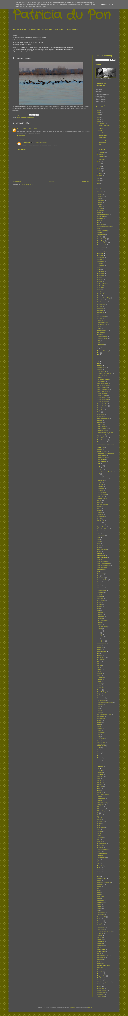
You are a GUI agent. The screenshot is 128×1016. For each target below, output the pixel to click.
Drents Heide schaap (102, 322)
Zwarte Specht (101, 992)
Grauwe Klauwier (101, 426)
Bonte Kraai (100, 253)
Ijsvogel (99, 518)
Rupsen (99, 790)
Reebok (99, 752)
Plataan (99, 724)
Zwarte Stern (100, 994)
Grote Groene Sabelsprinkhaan (105, 453)
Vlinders (99, 906)
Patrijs (98, 706)
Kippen (99, 551)
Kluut (98, 571)
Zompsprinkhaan (101, 976)
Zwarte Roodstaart (102, 990)
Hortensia (99, 506)
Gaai (98, 363)
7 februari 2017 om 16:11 (30, 129)
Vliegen (99, 898)
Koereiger (99, 584)
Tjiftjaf (98, 864)
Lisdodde (99, 628)
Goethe (99, 412)
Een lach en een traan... (104, 125)
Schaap (99, 796)
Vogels (99, 908)
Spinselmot (100, 837)
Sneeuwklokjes (101, 827)
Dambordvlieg (100, 312)
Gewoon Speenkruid (102, 406)
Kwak (98, 610)
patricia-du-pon (26, 142)
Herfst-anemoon (101, 492)
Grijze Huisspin (101, 436)
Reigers (99, 758)
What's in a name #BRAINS (104, 931)
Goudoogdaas (100, 414)
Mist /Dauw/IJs (101, 659)
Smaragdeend (100, 821)
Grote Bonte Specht (102, 451)
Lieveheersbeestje (102, 626)
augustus (101, 159)
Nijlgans (99, 681)
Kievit (98, 547)
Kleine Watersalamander (103, 563)
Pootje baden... (102, 137)
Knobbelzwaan (101, 578)
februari (101, 173)
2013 (98, 183)
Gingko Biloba (100, 410)
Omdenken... (101, 133)
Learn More (103, 4)
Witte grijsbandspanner (103, 955)
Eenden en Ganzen (102, 338)
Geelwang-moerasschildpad (104, 373)
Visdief (99, 892)
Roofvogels (100, 786)
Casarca (99, 296)
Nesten (99, 675)
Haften (98, 468)
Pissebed (99, 722)
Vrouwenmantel (101, 913)
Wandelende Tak (101, 917)
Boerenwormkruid (101, 245)
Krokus (99, 602)
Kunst (98, 608)
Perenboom (100, 710)
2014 (98, 180)
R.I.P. (98, 736)
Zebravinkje (100, 967)
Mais (98, 639)
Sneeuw (99, 825)
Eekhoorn (99, 334)
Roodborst (99, 780)
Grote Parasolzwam (102, 457)
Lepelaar (99, 622)
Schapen (99, 800)
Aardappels (100, 194)
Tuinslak (99, 870)
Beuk (98, 228)
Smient (99, 823)
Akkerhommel (100, 200)
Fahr (98, 355)
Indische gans (100, 520)
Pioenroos (99, 720)
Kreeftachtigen (101, 600)
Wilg (98, 947)
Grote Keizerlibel (101, 455)
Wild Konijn (100, 937)
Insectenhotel (100, 525)
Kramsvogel (100, 598)
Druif (98, 326)
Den (98, 314)
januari (101, 175)
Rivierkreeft (100, 772)
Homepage (51, 181)
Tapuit (98, 860)
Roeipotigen (100, 776)
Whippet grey (100, 933)
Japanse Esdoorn (101, 527)
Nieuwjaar (99, 679)
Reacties (21, 139)
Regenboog (100, 756)
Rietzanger (100, 766)
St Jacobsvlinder (101, 843)
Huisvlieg (99, 512)
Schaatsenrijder (101, 798)
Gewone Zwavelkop (102, 404)
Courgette (99, 306)
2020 (98, 112)
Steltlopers (100, 855)
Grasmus (99, 420)
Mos (98, 663)
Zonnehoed (100, 980)
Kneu (98, 576)
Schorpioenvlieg (101, 809)
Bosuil (98, 267)
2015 (98, 178)
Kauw (98, 539)
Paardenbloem (101, 698)
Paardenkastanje (101, 700)
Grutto (98, 463)
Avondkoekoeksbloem (103, 214)
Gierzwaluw (100, 408)
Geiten (98, 377)
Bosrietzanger (100, 265)
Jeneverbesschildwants (103, 529)
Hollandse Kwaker (102, 498)
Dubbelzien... (102, 147)
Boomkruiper (100, 257)
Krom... (100, 144)
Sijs (98, 813)
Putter (98, 734)
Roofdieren (100, 784)
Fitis (98, 359)
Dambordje (100, 310)
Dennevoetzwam (101, 316)
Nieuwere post (17, 181)
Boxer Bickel (100, 273)
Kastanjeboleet (101, 535)
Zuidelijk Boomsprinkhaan (104, 982)
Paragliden (100, 704)
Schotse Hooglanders (102, 811)
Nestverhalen (100, 677)
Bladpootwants (101, 234)
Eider (98, 340)
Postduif (99, 730)
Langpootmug (100, 616)
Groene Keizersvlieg (102, 440)
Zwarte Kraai (100, 988)
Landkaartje (100, 612)
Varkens (99, 880)
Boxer (98, 269)
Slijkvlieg (99, 817)
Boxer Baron (100, 271)
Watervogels (100, 923)
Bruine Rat (100, 288)
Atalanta (99, 212)
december (101, 123)
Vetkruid (99, 886)
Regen (98, 754)
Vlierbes (99, 904)
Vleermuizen (100, 896)
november (101, 152)
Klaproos (99, 553)
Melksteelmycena (101, 651)
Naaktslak (99, 673)
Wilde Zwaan (100, 945)
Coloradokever (101, 304)
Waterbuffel (100, 921)
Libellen (99, 624)
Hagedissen (100, 470)
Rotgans (99, 788)
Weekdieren (100, 925)
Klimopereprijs (101, 569)
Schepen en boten (102, 803)
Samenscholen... (102, 135)
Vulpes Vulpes (101, 914)
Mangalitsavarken (101, 643)
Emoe (98, 347)
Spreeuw (99, 841)
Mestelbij (99, 655)
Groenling (99, 449)
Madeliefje (99, 635)
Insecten (99, 523)
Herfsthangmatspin (102, 494)
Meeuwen (99, 649)
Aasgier (99, 198)
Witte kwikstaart (101, 957)
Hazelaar (99, 476)
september (102, 156)
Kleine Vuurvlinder (102, 561)
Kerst (98, 543)
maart (100, 171)
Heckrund (99, 482)
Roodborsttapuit (101, 782)
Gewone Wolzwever (102, 402)
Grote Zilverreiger (101, 461)
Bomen (99, 249)
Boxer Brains (100, 275)
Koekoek (99, 582)
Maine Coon (100, 637)
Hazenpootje (100, 480)
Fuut (98, 361)
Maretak (99, 645)
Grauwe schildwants (102, 428)
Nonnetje (99, 684)
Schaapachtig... (102, 140)
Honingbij (99, 502)
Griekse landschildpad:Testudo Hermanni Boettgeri (105, 433)
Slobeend (99, 819)
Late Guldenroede (102, 620)
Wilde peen (100, 943)
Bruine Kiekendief (101, 283)
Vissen (99, 894)
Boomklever (100, 255)
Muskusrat (99, 669)
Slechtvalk (99, 815)
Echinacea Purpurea (102, 330)
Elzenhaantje (100, 344)
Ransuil (99, 747)
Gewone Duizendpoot (102, 391)
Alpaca (99, 204)
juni (100, 164)
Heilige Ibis (100, 486)
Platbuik (99, 726)
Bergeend (99, 220)
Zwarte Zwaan (101, 996)
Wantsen (99, 919)
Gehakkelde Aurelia (102, 375)
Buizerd (99, 290)
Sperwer (99, 833)
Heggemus (100, 484)
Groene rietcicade (101, 442)
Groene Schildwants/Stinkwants (105, 444)
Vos (98, 910)
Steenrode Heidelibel (102, 849)
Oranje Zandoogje (102, 692)
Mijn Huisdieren (101, 657)
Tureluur (99, 872)
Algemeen (99, 202)
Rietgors (99, 764)
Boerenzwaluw (101, 247)
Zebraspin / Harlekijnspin (103, 965)
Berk (98, 222)
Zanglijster (99, 963)
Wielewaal (99, 935)
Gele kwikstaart (101, 381)
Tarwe (98, 862)
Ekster (98, 342)
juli (100, 161)
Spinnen (99, 835)
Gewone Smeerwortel (102, 400)
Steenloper (100, 847)
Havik (98, 474)
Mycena (99, 671)
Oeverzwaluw (100, 688)
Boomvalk (99, 259)
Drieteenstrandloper (102, 324)
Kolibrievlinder (100, 588)
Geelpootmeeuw (101, 371)
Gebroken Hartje (101, 367)
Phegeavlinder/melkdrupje (104, 714)
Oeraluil (99, 686)
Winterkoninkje (101, 949)
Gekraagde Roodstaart (103, 379)
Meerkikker (100, 647)
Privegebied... (102, 149)
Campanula (100, 292)
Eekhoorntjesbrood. (102, 336)
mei (100, 166)
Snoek (98, 829)
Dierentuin (99, 318)
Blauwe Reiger (101, 241)
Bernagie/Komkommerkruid (104, 226)
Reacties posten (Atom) (27, 184)
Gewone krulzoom (102, 393)
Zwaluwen (99, 984)
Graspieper (100, 422)
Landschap (100, 614)
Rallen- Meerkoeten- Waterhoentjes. (102, 745)
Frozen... (100, 128)
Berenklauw (100, 218)
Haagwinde (100, 466)
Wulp (98, 961)
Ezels (98, 353)
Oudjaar (99, 694)
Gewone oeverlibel (102, 395)
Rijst (98, 768)
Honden (99, 500)
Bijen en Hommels (102, 230)
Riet (98, 762)
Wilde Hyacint (100, 941)
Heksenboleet (100, 488)
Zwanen (99, 986)
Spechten (99, 831)
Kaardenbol (100, 531)
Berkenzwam (100, 224)
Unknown (20, 129)
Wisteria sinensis (101, 951)
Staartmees (100, 845)
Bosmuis (99, 263)
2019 (98, 114)
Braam (98, 277)
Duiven (99, 328)
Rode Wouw (100, 774)
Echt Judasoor (101, 332)
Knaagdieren (100, 574)
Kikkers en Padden (102, 549)
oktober (101, 154)
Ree (98, 750)
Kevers (99, 545)
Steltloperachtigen (102, 853)
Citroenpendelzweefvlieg (103, 298)
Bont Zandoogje (101, 251)
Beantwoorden (21, 135)
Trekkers (99, 868)
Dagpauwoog (100, 308)
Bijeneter (99, 232)
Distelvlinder (100, 320)
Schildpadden (100, 805)
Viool (98, 890)
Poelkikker (99, 728)
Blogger (90, 1007)
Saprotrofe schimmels (103, 794)
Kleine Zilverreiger (102, 567)
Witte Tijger (100, 959)
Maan (98, 633)
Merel (98, 653)
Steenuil (99, 851)
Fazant (99, 357)
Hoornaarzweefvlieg (102, 504)
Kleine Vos (100, 559)
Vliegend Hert (100, 900)
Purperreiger (100, 732)
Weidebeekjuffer (101, 927)
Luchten (99, 631)
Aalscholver (100, 192)
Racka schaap (101, 738)
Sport (98, 839)
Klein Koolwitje (101, 555)
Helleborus (100, 490)
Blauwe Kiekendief (102, 239)
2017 (98, 119)
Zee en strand (100, 970)
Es (97, 349)
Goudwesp (100, 416)
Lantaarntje (100, 618)
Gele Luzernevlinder (102, 383)
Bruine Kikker (100, 285)
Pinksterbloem (101, 718)
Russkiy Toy (100, 792)
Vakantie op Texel (101, 878)
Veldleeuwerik (100, 884)
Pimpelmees (100, 716)
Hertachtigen (100, 496)
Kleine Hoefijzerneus (102, 557)
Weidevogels (100, 929)
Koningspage (100, 592)
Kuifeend (99, 606)
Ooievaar (99, 690)
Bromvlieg (99, 281)
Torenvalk (99, 866)
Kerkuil (99, 541)
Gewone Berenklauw (102, 387)
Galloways (99, 365)
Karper (99, 533)
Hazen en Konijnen (102, 478)
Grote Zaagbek (101, 459)
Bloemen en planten (102, 243)
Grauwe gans (100, 424)
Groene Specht (101, 447)
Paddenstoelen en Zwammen (105, 702)
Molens (99, 661)
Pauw (98, 708)
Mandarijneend (101, 641)
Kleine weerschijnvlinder (103, 565)
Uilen (98, 876)
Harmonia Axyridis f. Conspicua (105, 472)
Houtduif (99, 508)
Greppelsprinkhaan (102, 430)
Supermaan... (102, 142)
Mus (98, 667)
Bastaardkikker (101, 216)
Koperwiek (100, 596)
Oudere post (85, 181)
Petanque (99, 712)
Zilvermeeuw (100, 974)
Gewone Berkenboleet (103, 389)
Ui (97, 874)
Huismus (99, 510)
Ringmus (99, 770)
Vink (98, 888)
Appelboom (100, 208)
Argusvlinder (100, 210)
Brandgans (100, 279)
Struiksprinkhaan (101, 857)
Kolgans (99, 586)
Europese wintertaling (102, 351)
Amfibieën (99, 206)
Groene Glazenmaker (102, 438)
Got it (111, 4)
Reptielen (99, 760)
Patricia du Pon (61, 15)
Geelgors (99, 369)
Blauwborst (100, 237)
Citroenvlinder (100, 300)
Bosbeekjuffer (100, 261)
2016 (98, 121)
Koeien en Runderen (102, 580)
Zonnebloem (100, 978)
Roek (98, 778)
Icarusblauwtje (101, 516)
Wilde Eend (100, 939)
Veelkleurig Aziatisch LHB (104, 882)
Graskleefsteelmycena (103, 418)
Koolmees (99, 594)
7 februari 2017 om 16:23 (40, 142)
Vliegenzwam (100, 902)
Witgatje (99, 953)
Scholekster (100, 807)
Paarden (99, 696)
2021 (98, 110)
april (100, 168)
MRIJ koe (99, 665)
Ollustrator (72, 1007)
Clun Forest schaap (102, 302)
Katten (98, 537)
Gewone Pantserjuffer (103, 398)
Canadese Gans (101, 294)
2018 (98, 117)
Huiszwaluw (100, 514)
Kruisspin (99, 604)
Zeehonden (100, 972)
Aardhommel (100, 196)
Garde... (100, 130)
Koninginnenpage (101, 590)
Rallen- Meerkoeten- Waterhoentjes (25, 117)
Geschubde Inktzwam (102, 385)
